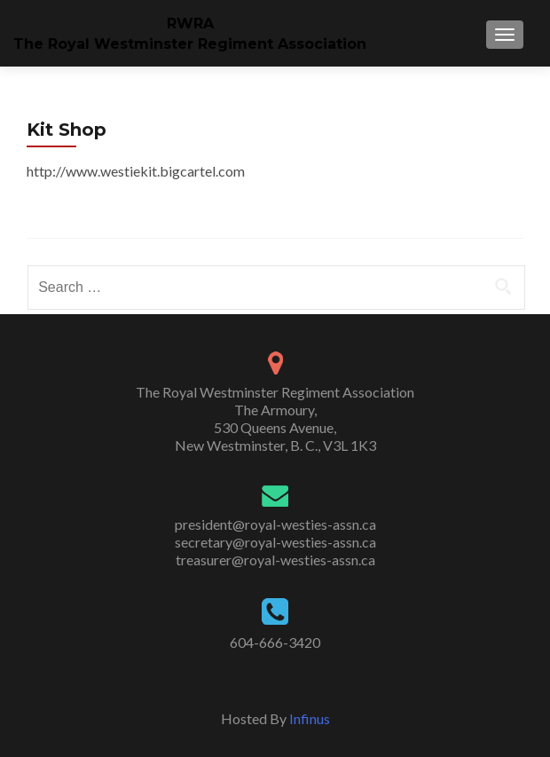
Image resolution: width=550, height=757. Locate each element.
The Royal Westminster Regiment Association (189, 43)
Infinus (309, 718)
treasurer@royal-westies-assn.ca (275, 559)
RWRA (190, 23)
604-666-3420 (275, 642)
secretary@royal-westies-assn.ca (275, 541)
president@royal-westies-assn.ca (275, 524)
